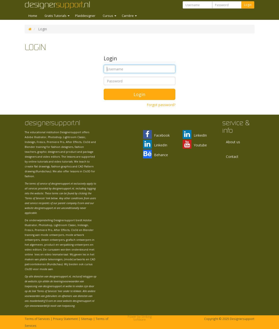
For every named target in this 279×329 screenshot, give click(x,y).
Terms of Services (37, 319)
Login (248, 5)
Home (32, 16)
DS (30, 29)
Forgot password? (161, 104)
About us (233, 142)
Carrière (128, 16)
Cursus (108, 16)
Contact (232, 156)
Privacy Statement (65, 319)
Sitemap (86, 319)
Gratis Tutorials (56, 16)
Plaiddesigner (85, 16)
